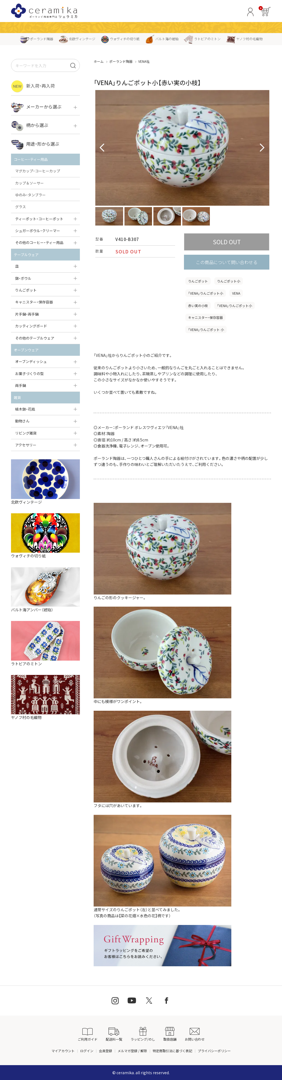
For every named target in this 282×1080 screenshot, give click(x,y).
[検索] (73, 65)
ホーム (99, 61)
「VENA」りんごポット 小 (206, 329)
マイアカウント (63, 1050)
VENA (236, 293)
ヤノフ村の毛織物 (244, 38)
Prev (102, 147)
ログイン (86, 1050)
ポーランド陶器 (36, 38)
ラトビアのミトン (202, 38)
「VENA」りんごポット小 (205, 293)
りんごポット (198, 281)
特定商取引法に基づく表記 (172, 1050)
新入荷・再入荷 (33, 86)
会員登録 (105, 1050)
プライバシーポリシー (214, 1050)
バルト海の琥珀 (161, 38)
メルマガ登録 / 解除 (132, 1050)
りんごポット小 (228, 281)
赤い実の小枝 (198, 305)
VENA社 (144, 61)
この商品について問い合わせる (226, 262)
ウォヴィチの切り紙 (120, 38)
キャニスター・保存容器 (205, 317)
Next (262, 147)
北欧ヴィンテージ (77, 38)
